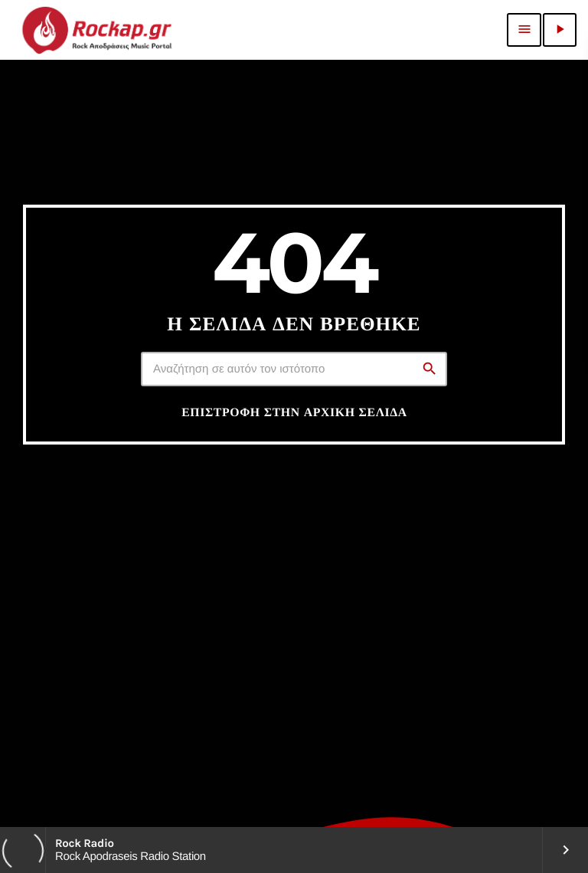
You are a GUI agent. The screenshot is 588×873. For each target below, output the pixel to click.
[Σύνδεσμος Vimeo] (96, 30)
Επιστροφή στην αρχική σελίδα (294, 412)
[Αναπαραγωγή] (560, 30)
